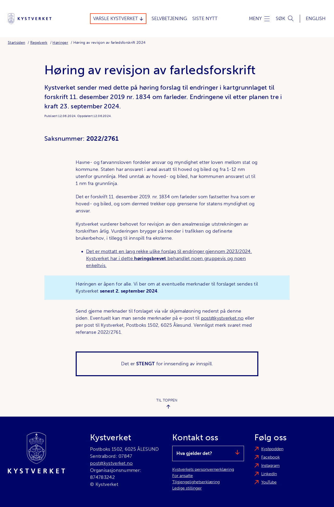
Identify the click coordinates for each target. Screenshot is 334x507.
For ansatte (182, 475)
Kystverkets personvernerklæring (203, 469)
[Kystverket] (29, 18)
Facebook (270, 457)
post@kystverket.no (222, 318)
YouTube (269, 482)
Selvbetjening (169, 18)
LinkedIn (269, 473)
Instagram (270, 465)
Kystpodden (272, 448)
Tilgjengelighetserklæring (196, 481)
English (316, 18)
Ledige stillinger (187, 488)
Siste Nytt (205, 18)
